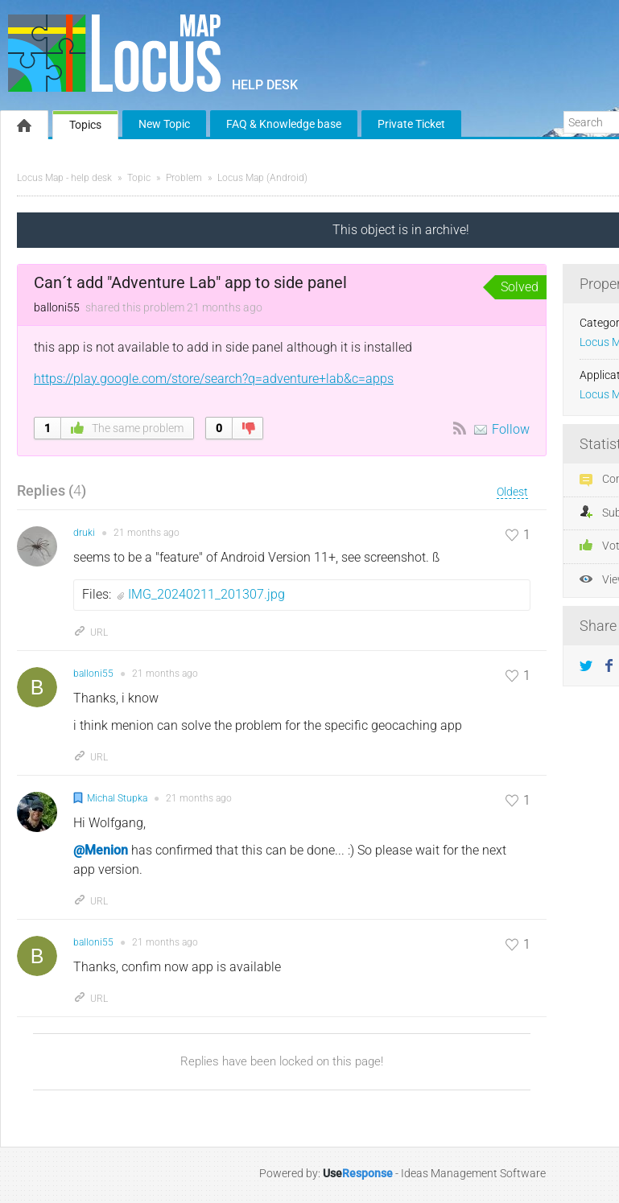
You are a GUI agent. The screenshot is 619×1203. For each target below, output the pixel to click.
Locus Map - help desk (64, 177)
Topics (85, 124)
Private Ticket (411, 123)
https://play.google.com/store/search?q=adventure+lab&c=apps (214, 378)
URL (90, 632)
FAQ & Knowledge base (283, 123)
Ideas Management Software (473, 1173)
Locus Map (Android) (262, 177)
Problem (184, 177)
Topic (139, 177)
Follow (511, 429)
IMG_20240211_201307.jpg (206, 594)
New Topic (164, 123)
